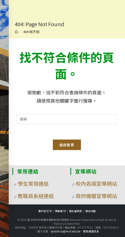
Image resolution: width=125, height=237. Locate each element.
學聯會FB (60, 211)
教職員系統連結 (36, 196)
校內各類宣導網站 (96, 183)
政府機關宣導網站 (96, 196)
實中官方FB (45, 211)
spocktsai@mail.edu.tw (65, 231)
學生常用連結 (33, 183)
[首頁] (16, 31)
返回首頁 (67, 144)
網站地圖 (90, 211)
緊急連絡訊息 (91, 231)
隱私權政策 (75, 211)
